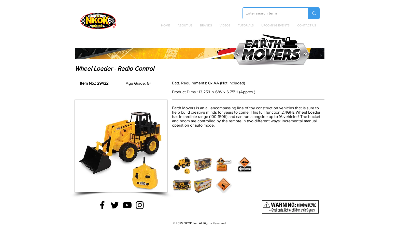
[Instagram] (139, 205)
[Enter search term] (271, 13)
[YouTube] (127, 205)
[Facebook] (102, 205)
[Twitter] (114, 205)
